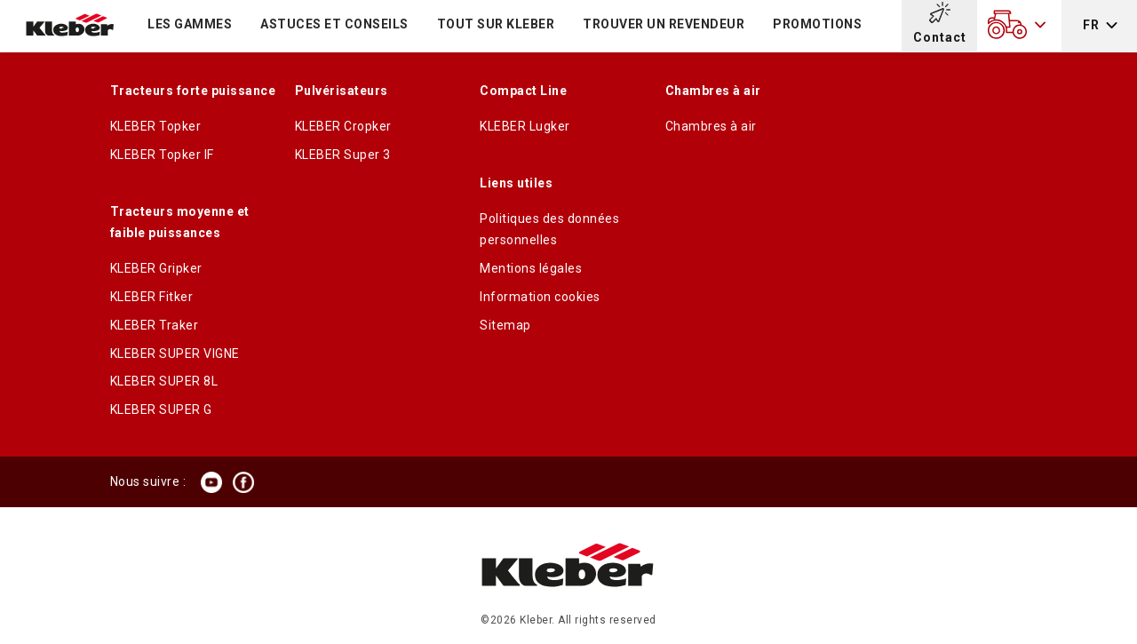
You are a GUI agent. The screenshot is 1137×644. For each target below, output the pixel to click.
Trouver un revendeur (663, 24)
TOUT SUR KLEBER (496, 24)
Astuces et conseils (334, 24)
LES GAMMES (189, 24)
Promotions (817, 24)
